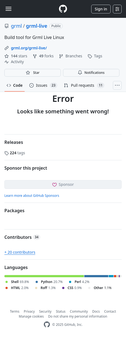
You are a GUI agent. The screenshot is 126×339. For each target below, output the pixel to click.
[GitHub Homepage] (47, 324)
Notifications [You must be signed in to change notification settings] (91, 72)
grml (16, 26)
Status (60, 311)
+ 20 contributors (19, 252)
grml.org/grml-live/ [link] (29, 48)
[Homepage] (63, 8)
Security (45, 311)
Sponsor (63, 184)
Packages (14, 211)
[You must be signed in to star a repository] (32, 73)
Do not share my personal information (77, 316)
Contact (110, 311)
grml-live (36, 26)
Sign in (101, 9)
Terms (14, 311)
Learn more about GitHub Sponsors (31, 195)
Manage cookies (31, 316)
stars (16, 55)
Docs (96, 311)
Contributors (22, 237)
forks (44, 55)
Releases (13, 142)
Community (79, 311)
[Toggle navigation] (8, 9)
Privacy (29, 311)
